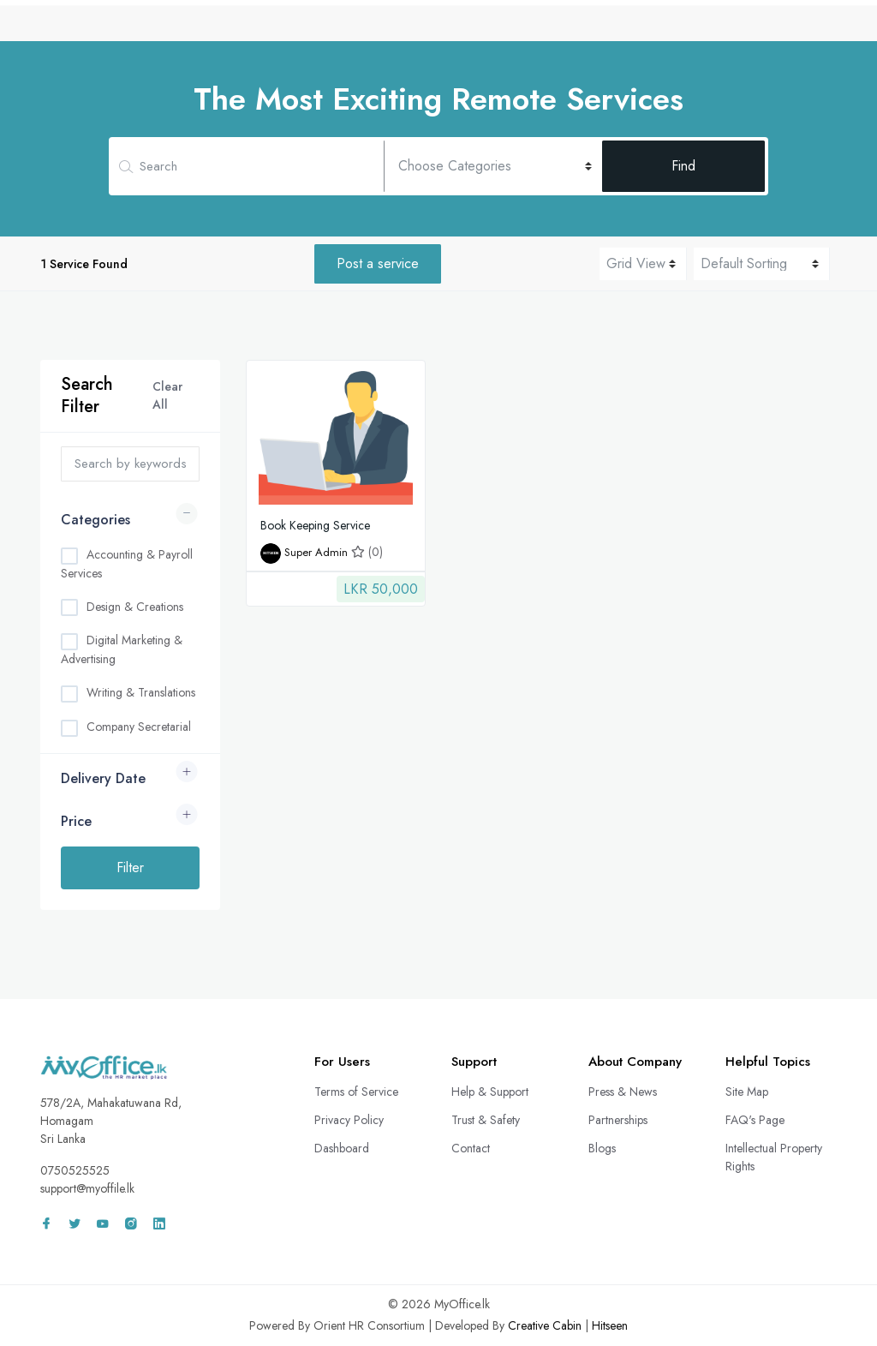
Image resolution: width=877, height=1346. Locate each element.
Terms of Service (356, 1091)
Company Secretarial (139, 726)
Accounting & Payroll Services (127, 564)
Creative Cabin (545, 1325)
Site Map (746, 1091)
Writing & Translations (141, 692)
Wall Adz (710, 28)
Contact (470, 1148)
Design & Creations (135, 606)
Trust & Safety (485, 1119)
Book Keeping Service (315, 525)
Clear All (167, 395)
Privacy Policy (349, 1119)
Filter (130, 867)
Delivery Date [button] (103, 778)
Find (683, 166)
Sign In (793, 28)
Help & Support (489, 1091)
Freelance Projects (603, 28)
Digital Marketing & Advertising (121, 649)
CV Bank (378, 28)
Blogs (602, 1148)
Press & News (622, 1091)
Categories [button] (95, 519)
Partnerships (617, 1119)
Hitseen (610, 1325)
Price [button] (76, 821)
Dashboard (341, 1148)
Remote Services (476, 28)
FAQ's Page (755, 1119)
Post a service (378, 263)
